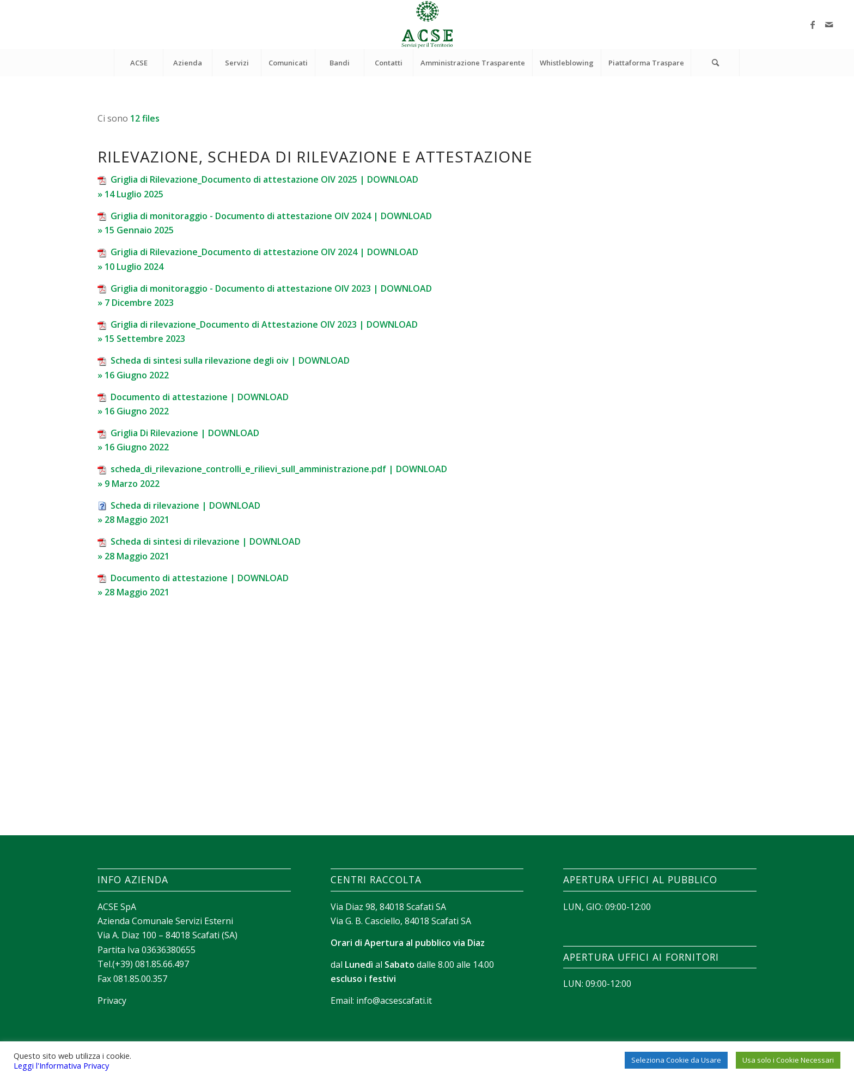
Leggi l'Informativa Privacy (61, 1065)
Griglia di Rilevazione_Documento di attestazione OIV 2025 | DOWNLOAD (264, 179)
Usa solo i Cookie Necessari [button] (788, 1060)
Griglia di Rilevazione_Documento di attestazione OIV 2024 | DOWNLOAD (264, 252)
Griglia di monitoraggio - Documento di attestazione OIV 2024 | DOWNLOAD (271, 216)
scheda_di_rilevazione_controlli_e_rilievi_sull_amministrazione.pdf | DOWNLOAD (279, 469)
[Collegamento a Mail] (829, 24)
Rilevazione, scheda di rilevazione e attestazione (315, 156)
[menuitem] (138, 62)
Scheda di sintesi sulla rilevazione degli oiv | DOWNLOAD (230, 360)
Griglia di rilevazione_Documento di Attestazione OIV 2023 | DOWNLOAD (264, 324)
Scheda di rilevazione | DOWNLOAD (185, 505)
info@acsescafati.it (394, 1000)
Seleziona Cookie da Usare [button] (676, 1060)
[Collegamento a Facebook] (812, 24)
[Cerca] (715, 62)
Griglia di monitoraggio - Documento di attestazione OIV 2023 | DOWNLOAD (271, 288)
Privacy (111, 1000)
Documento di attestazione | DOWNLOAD (200, 397)
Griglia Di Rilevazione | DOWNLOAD (185, 433)
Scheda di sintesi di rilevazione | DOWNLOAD (206, 541)
